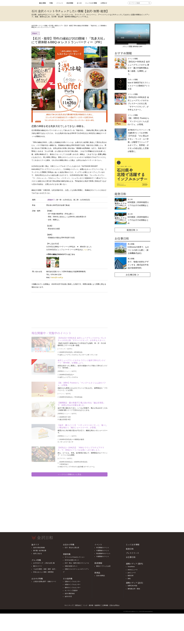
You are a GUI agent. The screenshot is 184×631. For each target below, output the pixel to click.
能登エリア (58, 25)
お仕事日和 (130, 557)
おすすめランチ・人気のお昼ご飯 (44, 563)
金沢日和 (34, 25)
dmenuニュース (133, 569)
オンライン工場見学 (71, 590)
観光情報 (42, 3)
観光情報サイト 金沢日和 (34, 3)
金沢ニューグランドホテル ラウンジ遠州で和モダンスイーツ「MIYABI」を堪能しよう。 (82, 361)
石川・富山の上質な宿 (72, 547)
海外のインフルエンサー (72, 587)
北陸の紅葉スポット (71, 566)
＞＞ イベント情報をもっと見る (69, 474)
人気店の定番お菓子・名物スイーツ (44, 581)
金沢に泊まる (37, 553)
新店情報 (70, 3)
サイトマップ (69, 605)
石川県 (51, 25)
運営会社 (78, 605)
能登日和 (130, 548)
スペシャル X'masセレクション (75, 557)
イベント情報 (43, 25)
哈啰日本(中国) (132, 585)
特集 (51, 3)
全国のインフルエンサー (72, 584)
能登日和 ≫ (132, 229)
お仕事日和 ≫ (132, 274)
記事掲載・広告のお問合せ (110, 605)
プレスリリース (132, 553)
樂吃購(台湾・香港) (134, 588)
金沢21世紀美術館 (39, 547)
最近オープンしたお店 (103, 566)
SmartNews (131, 566)
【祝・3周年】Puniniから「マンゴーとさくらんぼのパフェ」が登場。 (82, 384)
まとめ (79, 3)
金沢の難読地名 (70, 593)
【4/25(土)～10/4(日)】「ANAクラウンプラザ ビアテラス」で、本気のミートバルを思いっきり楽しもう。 (81, 449)
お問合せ (103, 3)
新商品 (97, 572)
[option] (132, 173)
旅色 (129, 578)
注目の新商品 (100, 575)
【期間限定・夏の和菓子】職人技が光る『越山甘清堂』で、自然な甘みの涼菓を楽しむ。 (81, 404)
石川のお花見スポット (72, 560)
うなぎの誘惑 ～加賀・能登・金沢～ (44, 569)
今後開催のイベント (102, 556)
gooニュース (132, 572)
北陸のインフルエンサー (72, 581)
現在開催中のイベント (103, 553)
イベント (59, 3)
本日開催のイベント (102, 547)
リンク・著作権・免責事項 (91, 605)
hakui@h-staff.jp (57, 277)
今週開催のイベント (102, 550)
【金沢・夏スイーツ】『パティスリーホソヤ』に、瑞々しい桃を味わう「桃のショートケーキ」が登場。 (82, 426)
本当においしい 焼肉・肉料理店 (43, 572)
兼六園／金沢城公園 (39, 550)
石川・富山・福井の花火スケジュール (77, 563)
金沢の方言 (68, 596)
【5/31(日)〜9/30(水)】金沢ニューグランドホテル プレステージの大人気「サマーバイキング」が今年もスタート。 (82, 339)
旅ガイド (35, 544)
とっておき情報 (91, 3)
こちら (85, 250)
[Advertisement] (50, 309)
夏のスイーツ (37, 566)
